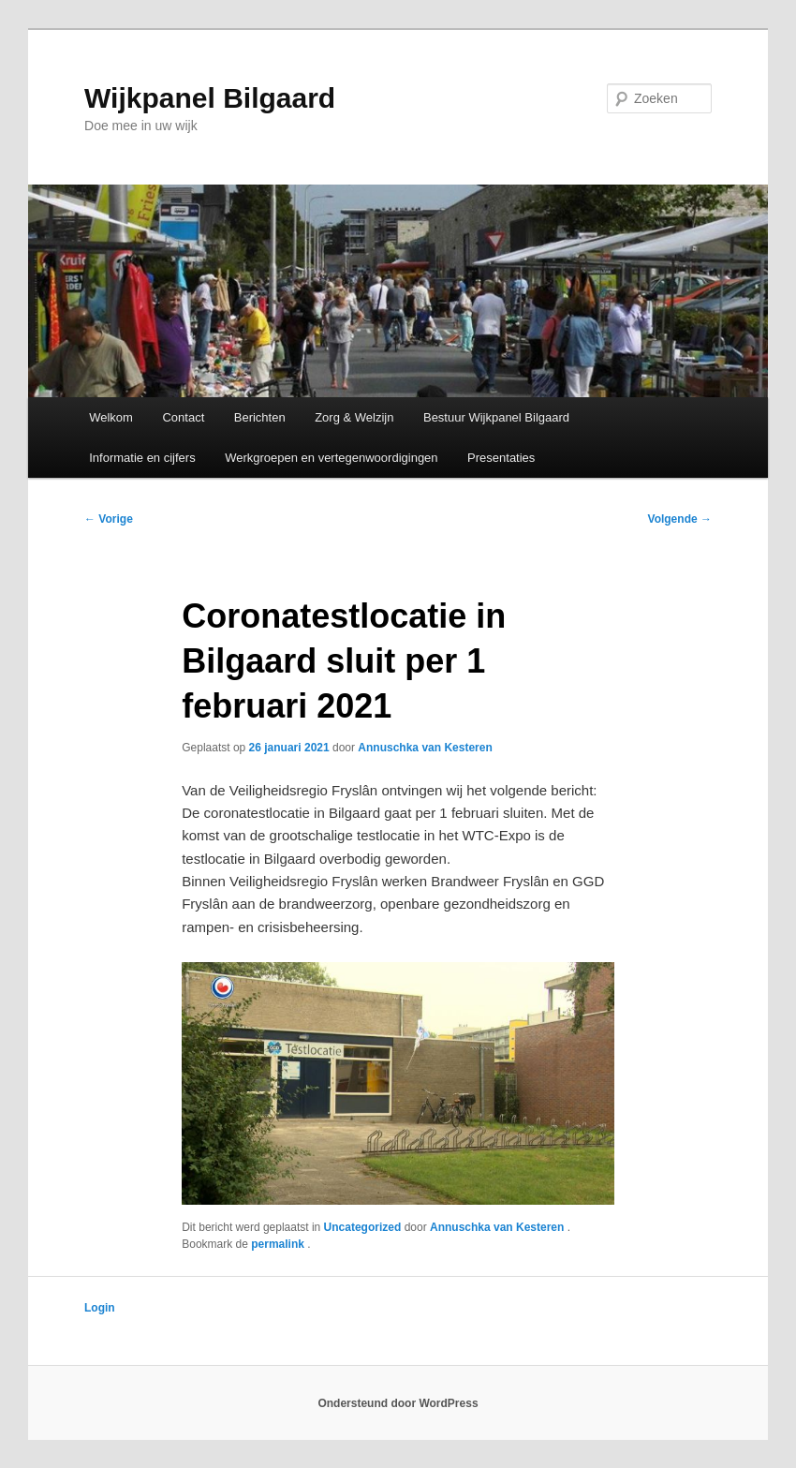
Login (99, 1307)
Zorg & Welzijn (354, 417)
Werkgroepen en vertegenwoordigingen (331, 458)
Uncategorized (363, 1227)
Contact (183, 417)
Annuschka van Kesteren (425, 747)
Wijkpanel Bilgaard (209, 97)
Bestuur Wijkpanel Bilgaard (496, 417)
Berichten (260, 417)
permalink (279, 1244)
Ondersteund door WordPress (397, 1403)
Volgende (680, 519)
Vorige (108, 519)
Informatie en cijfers (142, 458)
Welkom (111, 417)
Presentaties (501, 458)
